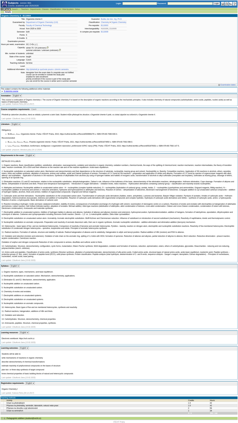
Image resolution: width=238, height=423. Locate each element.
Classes (45, 9)
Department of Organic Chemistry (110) (42, 22)
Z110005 (112, 29)
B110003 (104, 25)
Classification (55, 9)
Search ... (16, 9)
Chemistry (105, 22)
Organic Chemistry (118, 22)
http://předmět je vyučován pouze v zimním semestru (47, 69)
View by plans (68, 9)
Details (8, 12)
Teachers (25, 9)
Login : (119, 3)
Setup (77, 9)
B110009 (104, 32)
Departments (35, 9)
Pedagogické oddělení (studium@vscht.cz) (24, 418)
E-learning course (11, 91)
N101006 (104, 29)
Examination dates (228, 85)
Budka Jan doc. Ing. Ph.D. (111, 19)
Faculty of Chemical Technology (39, 25)
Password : (162, 3)
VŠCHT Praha (119, 422)
